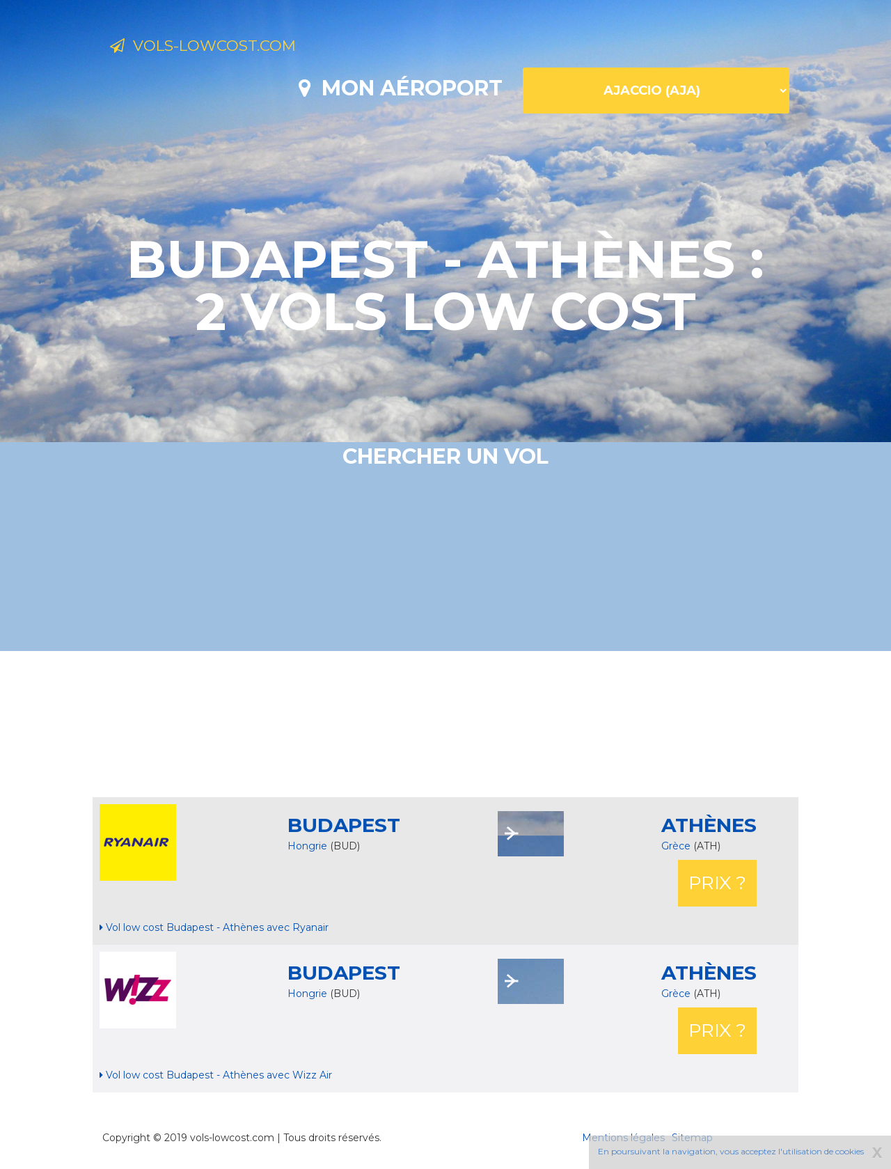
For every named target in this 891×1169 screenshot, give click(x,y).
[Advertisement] (445, 724)
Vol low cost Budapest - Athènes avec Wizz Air (216, 1075)
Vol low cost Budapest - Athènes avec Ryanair (214, 927)
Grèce (677, 846)
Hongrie (307, 846)
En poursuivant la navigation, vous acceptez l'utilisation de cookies (731, 1151)
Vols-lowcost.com (222, 47)
